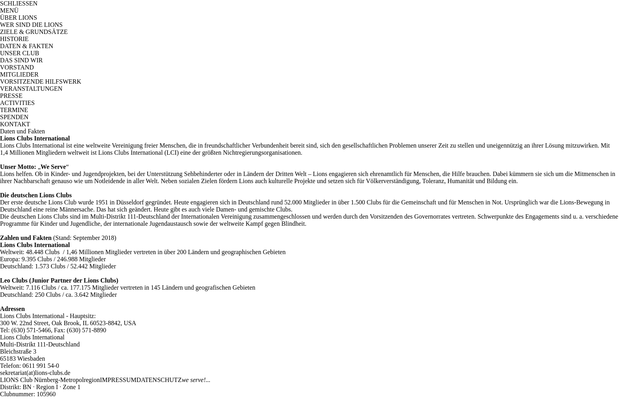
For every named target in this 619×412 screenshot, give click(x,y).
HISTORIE (14, 39)
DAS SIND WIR (21, 60)
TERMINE (14, 110)
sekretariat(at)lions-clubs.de (35, 372)
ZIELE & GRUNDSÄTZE (34, 31)
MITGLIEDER (19, 74)
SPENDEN (14, 117)
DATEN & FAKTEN (26, 46)
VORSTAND (17, 67)
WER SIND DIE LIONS (31, 24)
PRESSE (11, 95)
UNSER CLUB (19, 53)
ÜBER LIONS (18, 17)
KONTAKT (15, 124)
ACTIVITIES (17, 102)
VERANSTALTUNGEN (31, 88)
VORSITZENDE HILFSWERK (40, 81)
